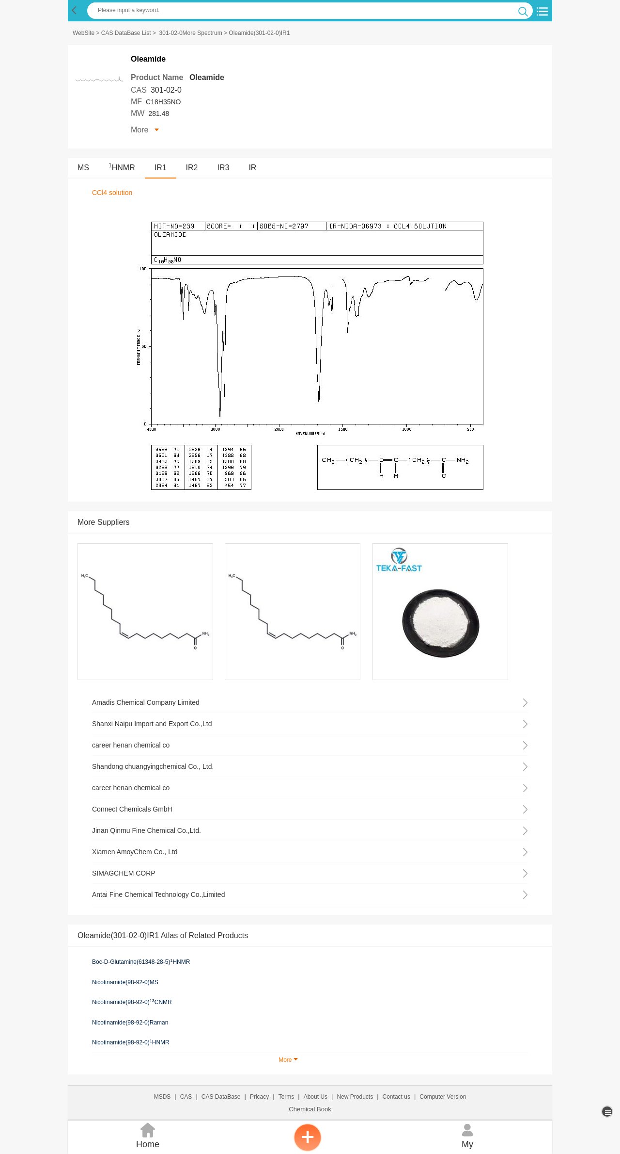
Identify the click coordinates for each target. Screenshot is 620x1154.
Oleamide (206, 77)
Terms (286, 1096)
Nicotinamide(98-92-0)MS (125, 982)
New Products (355, 1096)
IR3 (223, 167)
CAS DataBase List (126, 33)
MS (83, 167)
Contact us (396, 1096)
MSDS (162, 1096)
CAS (186, 1096)
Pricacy (259, 1096)
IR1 (161, 167)
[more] (608, 1111)
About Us (315, 1096)
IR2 (192, 167)
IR (252, 167)
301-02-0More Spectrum (190, 33)
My (467, 1135)
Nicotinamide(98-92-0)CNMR (132, 1002)
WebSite (83, 33)
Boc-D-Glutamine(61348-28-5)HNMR (141, 962)
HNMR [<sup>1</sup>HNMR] (121, 167)
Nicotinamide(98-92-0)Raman (130, 1022)
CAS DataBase (221, 1096)
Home (148, 1135)
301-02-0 (166, 90)
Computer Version (442, 1096)
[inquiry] (307, 1149)
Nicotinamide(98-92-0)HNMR (131, 1042)
